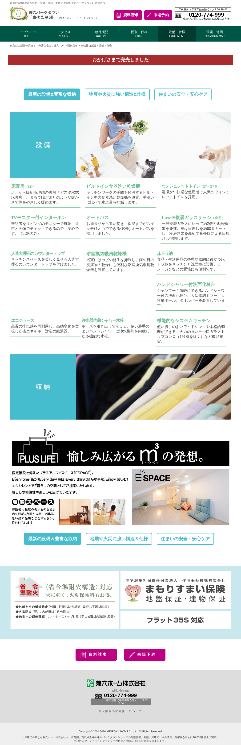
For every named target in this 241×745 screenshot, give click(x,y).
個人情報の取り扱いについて (121, 711)
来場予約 (161, 15)
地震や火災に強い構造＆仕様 (119, 538)
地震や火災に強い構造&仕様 (117, 94)
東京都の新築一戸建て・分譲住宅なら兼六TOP (37, 45)
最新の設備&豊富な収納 (52, 94)
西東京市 (72, 45)
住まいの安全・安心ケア (183, 94)
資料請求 (130, 15)
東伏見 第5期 (88, 45)
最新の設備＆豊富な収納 (52, 538)
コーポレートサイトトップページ (78, 18)
